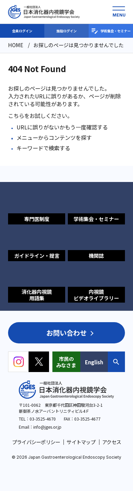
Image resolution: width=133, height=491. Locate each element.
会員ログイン (22, 30)
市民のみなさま (66, 361)
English (94, 362)
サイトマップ (80, 442)
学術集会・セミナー (111, 31)
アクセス (111, 442)
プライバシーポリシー (36, 442)
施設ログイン (66, 30)
